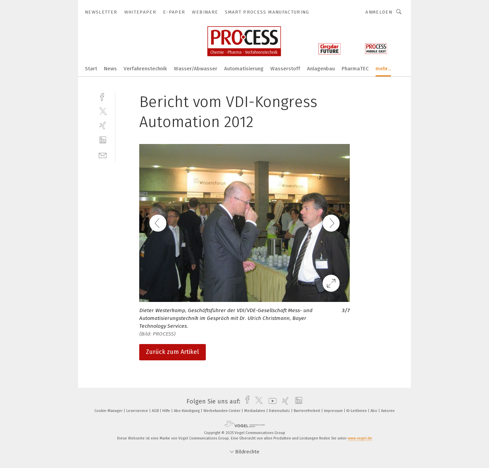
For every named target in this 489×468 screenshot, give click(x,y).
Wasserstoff (285, 69)
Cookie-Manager (109, 411)
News (110, 69)
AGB (156, 411)
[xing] (102, 125)
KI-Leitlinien (357, 411)
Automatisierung (244, 69)
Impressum (334, 411)
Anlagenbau (321, 69)
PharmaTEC (355, 69)
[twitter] (102, 111)
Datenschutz (280, 411)
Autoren (388, 411)
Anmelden (378, 12)
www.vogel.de (360, 438)
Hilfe (166, 411)
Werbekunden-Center (222, 411)
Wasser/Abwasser (195, 69)
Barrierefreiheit (307, 411)
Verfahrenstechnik (145, 69)
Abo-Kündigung (187, 411)
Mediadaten (255, 411)
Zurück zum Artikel (172, 352)
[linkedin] (102, 140)
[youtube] (270, 401)
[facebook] (102, 96)
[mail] (102, 154)
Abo (374, 411)
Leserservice (137, 411)
